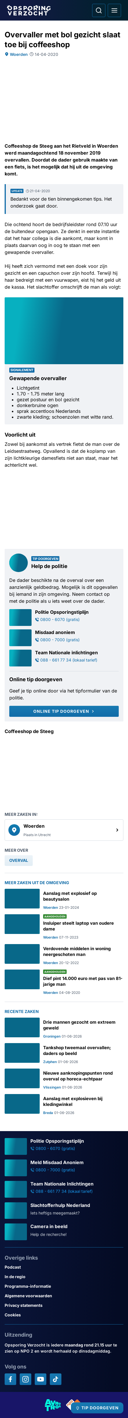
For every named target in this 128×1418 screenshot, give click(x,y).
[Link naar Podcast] (64, 1267)
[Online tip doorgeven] (64, 711)
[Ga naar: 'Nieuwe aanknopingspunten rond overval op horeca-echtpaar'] (64, 1079)
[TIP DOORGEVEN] (97, 1407)
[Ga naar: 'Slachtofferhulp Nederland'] (64, 1210)
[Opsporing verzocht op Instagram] (25, 1379)
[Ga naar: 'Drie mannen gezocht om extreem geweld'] (64, 1028)
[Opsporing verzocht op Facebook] (10, 1379)
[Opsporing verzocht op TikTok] (55, 1379)
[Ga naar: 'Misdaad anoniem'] (64, 637)
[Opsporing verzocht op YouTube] (40, 1379)
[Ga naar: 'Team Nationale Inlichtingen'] (64, 1189)
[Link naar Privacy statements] (64, 1305)
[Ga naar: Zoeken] (98, 10)
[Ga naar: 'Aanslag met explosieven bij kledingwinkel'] (64, 1104)
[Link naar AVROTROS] (53, 1405)
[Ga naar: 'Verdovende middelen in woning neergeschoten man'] (64, 954)
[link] (64, 830)
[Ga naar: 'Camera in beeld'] (64, 1231)
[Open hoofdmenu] (114, 10)
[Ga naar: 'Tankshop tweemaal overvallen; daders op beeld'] (64, 1053)
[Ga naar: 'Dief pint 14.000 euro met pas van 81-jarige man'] (64, 982)
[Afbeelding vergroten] (119, 301)
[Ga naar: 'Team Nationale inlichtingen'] (64, 658)
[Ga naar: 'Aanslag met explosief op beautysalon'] (64, 899)
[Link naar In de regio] (64, 1276)
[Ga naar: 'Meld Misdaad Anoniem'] (64, 1167)
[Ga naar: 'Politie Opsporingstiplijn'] (64, 617)
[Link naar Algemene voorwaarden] (64, 1295)
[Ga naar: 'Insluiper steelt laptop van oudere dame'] (64, 926)
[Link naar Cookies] (64, 1314)
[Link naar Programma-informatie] (64, 1286)
